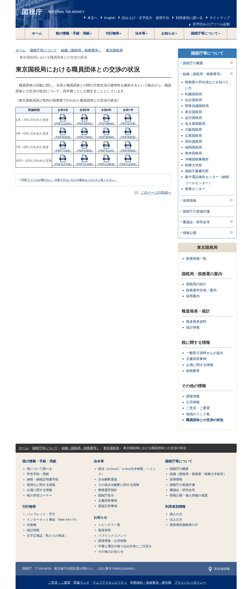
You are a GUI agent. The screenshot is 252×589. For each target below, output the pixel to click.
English (109, 18)
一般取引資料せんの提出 (204, 353)
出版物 (31, 524)
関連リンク (81, 582)
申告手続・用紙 (38, 474)
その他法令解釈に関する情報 (118, 485)
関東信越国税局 (197, 106)
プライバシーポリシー (190, 582)
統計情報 (193, 327)
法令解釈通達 (107, 479)
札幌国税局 (193, 94)
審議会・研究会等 (196, 222)
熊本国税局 (193, 153)
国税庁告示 (106, 495)
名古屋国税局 (195, 123)
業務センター (195, 189)
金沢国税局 (193, 118)
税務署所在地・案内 (201, 290)
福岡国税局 (193, 147)
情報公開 (189, 233)
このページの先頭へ (156, 192)
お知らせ (100, 517)
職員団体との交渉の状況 (204, 420)
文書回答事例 (196, 359)
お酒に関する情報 (199, 365)
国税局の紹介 (196, 284)
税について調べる (39, 469)
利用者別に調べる (189, 18)
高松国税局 (193, 141)
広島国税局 (193, 135)
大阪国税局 (193, 129)
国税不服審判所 (197, 171)
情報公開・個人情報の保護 (189, 495)
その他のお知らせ (110, 551)
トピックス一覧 (109, 524)
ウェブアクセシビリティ (109, 582)
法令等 (99, 461)
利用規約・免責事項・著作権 (150, 582)
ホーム (37, 33)
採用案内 (193, 296)
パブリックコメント (112, 535)
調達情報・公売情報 (112, 541)
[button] (74, 33)
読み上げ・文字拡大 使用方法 (145, 18)
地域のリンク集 (198, 414)
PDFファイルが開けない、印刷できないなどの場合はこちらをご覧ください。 (69, 179)
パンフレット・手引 (41, 514)
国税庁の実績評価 (196, 211)
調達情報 (193, 396)
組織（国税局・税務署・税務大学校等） (198, 474)
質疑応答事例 (107, 506)
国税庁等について (43, 50)
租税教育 (193, 371)
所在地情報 (219, 568)
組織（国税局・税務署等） (81, 50)
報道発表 (104, 530)
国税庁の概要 (193, 63)
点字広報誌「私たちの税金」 (47, 535)
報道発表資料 (196, 321)
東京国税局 (114, 50)
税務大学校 (193, 165)
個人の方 (176, 514)
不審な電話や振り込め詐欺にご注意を (125, 546)
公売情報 (193, 402)
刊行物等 (29, 506)
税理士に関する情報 (41, 485)
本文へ (93, 18)
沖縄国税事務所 (197, 159)
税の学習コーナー (39, 495)
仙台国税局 (193, 100)
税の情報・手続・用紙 (39, 461)
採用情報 (189, 200)
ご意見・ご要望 (198, 408)
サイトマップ (220, 18)
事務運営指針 (107, 490)
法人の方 (176, 519)
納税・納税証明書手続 (42, 479)
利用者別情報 (175, 506)
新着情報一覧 (196, 258)
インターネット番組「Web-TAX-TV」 (53, 519)
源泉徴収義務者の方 (184, 524)
